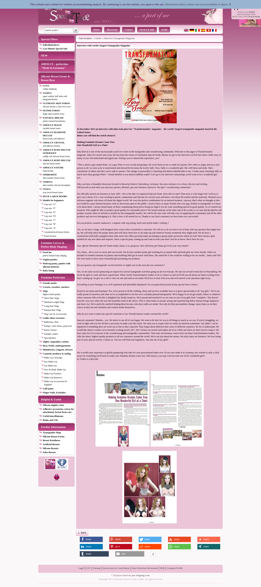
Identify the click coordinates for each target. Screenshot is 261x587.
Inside (164, 29)
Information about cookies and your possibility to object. (196, 4)
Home (97, 29)
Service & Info (147, 29)
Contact (128, 29)
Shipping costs (143, 575)
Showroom (112, 29)
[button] (75, 30)
